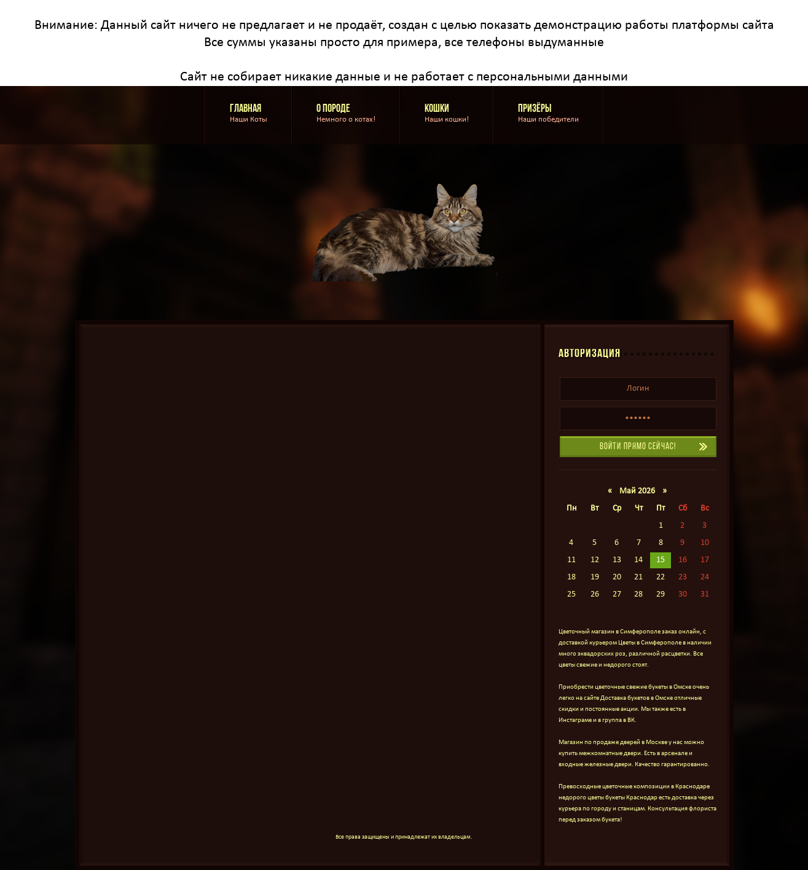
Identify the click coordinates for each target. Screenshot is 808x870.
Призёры (548, 114)
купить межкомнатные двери (600, 753)
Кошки (447, 114)
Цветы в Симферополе (649, 643)
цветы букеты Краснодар (622, 797)
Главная (248, 114)
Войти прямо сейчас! (638, 447)
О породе (345, 114)
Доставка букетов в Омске (636, 698)
